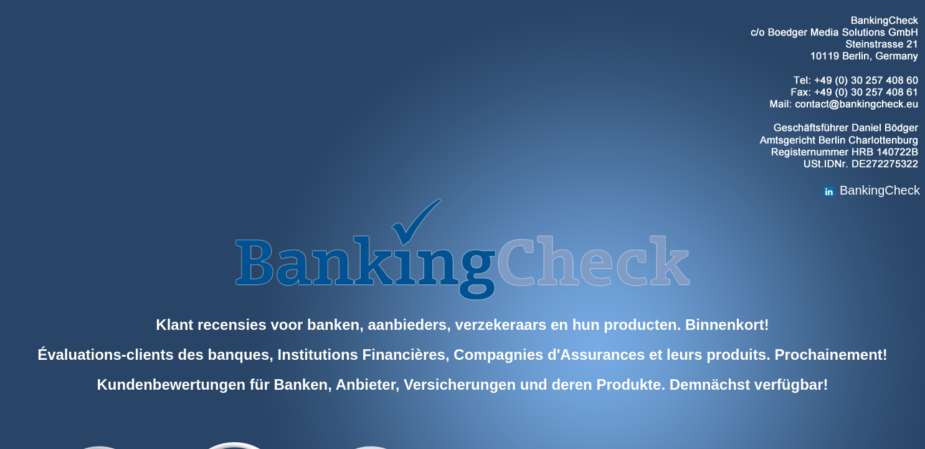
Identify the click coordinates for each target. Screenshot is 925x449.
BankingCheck (871, 190)
